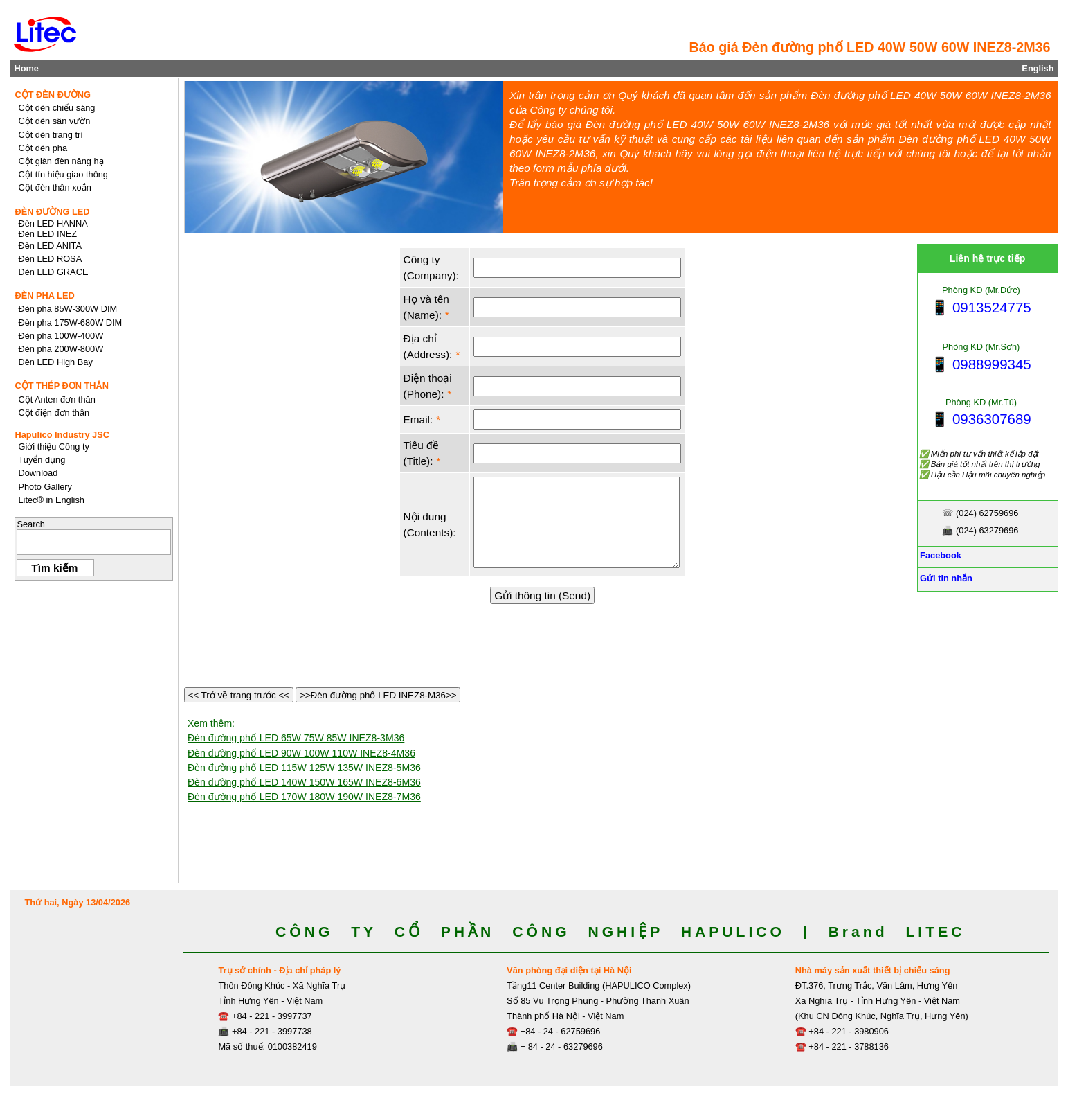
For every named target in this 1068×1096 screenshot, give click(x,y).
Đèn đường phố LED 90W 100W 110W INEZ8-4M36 (301, 753)
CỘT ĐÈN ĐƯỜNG (53, 94)
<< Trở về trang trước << (238, 695)
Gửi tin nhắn (945, 578)
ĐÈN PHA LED (44, 295)
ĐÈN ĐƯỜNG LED (52, 211)
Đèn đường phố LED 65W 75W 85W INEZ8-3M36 (296, 737)
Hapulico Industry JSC (62, 435)
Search (31, 524)
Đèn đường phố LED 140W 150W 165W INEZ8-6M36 (304, 782)
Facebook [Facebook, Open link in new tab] (939, 555)
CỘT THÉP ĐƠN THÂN (62, 385)
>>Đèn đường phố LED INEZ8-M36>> (378, 695)
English (1037, 68)
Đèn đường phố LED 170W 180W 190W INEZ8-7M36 (304, 796)
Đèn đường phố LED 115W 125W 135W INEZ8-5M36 (304, 767)
